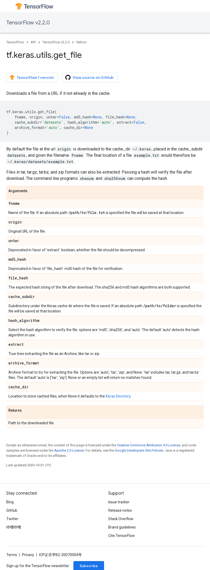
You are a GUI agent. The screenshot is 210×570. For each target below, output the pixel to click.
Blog (10, 502)
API (33, 42)
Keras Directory (118, 396)
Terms (11, 555)
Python (81, 42)
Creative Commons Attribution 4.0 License (148, 445)
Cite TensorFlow (121, 536)
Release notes (120, 510)
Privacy (28, 555)
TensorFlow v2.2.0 (28, 22)
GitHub (11, 510)
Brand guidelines (122, 527)
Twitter (12, 519)
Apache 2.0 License (69, 450)
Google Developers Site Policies (139, 450)
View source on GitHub (89, 77)
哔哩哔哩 (13, 527)
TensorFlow (15, 42)
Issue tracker (119, 502)
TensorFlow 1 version (31, 77)
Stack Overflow (120, 519)
